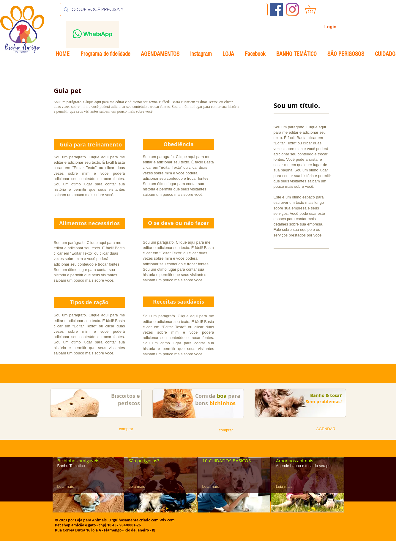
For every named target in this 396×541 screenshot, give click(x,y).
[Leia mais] (67, 486)
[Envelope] (92, 34)
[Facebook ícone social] (276, 9)
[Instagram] (292, 9)
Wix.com (167, 520)
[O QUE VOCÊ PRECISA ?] (163, 9)
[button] (315, 9)
